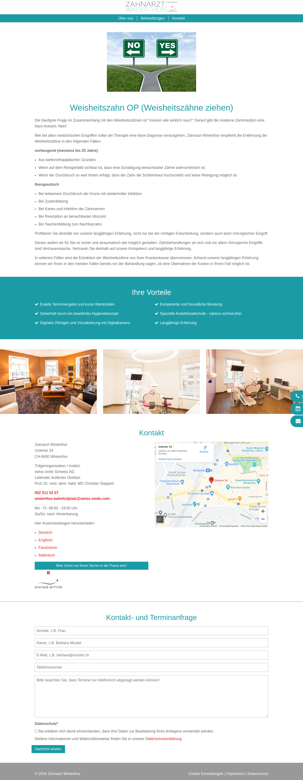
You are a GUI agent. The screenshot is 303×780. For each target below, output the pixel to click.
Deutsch (45, 532)
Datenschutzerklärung (164, 739)
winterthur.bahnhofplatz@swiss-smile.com (72, 499)
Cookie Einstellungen (206, 774)
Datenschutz (46, 724)
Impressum (235, 774)
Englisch (46, 540)
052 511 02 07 (46, 493)
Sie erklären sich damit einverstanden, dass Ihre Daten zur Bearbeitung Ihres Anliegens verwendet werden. (124, 731)
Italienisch (47, 555)
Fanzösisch (48, 548)
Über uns (125, 18)
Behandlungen (153, 18)
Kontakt (178, 18)
